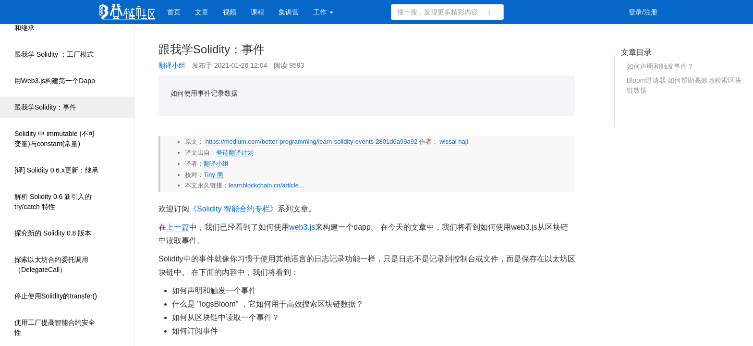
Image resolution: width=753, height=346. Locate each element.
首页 (174, 12)
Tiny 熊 (213, 174)
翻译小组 (171, 65)
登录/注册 (643, 12)
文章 (201, 12)
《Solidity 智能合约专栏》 (233, 209)
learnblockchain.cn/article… (267, 185)
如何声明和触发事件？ (660, 66)
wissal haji (453, 141)
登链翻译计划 (235, 152)
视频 (229, 12)
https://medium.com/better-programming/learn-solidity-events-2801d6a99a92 (312, 141)
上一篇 (177, 227)
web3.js (302, 227)
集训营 (289, 12)
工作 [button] (323, 12)
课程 (257, 12)
